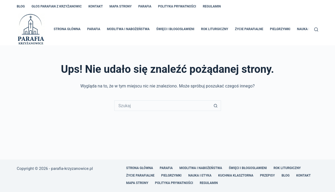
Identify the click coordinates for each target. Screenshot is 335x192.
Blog (21, 6)
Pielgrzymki (280, 29)
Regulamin (212, 6)
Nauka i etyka (308, 29)
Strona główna (67, 29)
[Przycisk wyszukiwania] (215, 105)
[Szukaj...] (162, 105)
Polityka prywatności (177, 6)
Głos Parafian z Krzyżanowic (56, 6)
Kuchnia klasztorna (235, 175)
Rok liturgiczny (214, 29)
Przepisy (267, 175)
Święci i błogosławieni (175, 29)
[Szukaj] (316, 29)
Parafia (144, 6)
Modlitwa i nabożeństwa (128, 29)
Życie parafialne (249, 29)
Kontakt (95, 6)
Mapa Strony (120, 6)
